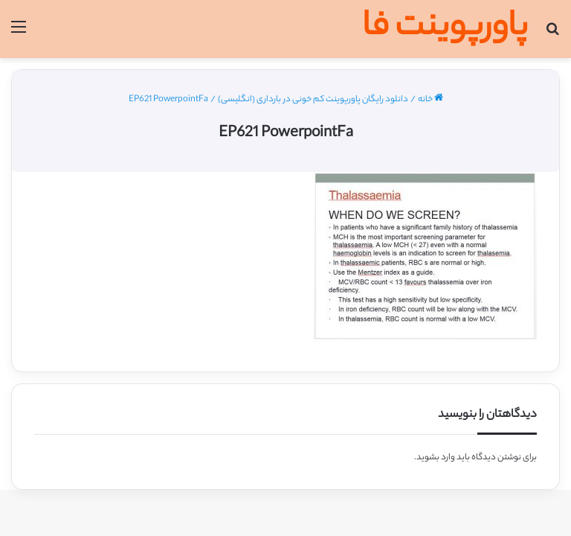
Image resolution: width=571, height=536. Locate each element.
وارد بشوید (435, 457)
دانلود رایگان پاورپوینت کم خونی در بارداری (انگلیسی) (313, 99)
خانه (430, 99)
